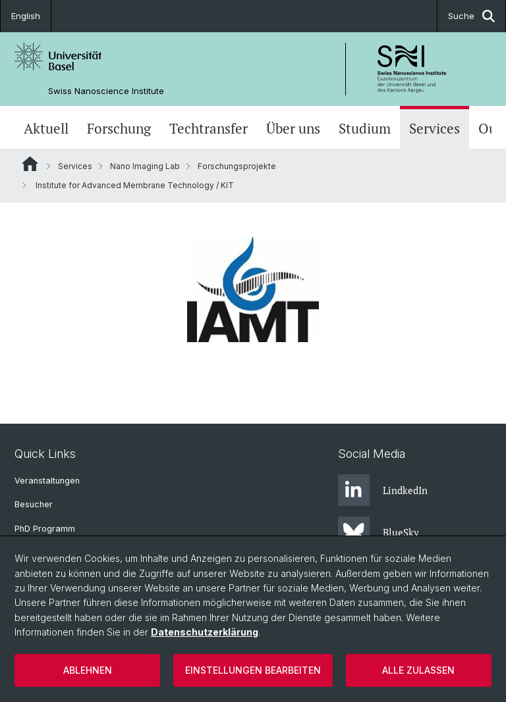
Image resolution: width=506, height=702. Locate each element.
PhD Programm (44, 529)
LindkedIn (383, 490)
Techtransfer (208, 129)
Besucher (33, 504)
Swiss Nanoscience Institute (106, 91)
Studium (365, 129)
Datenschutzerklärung (204, 632)
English (25, 16)
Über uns (293, 129)
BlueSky (378, 532)
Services (434, 129)
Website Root (30, 164)
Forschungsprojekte (237, 166)
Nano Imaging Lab (145, 166)
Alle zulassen (418, 670)
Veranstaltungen (47, 481)
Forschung (119, 129)
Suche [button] (471, 16)
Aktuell (46, 129)
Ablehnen (87, 670)
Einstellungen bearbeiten (253, 670)
